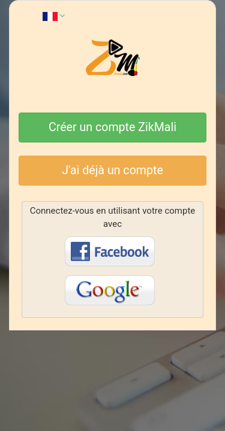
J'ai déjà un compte (112, 170)
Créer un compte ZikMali (112, 127)
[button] (54, 15)
